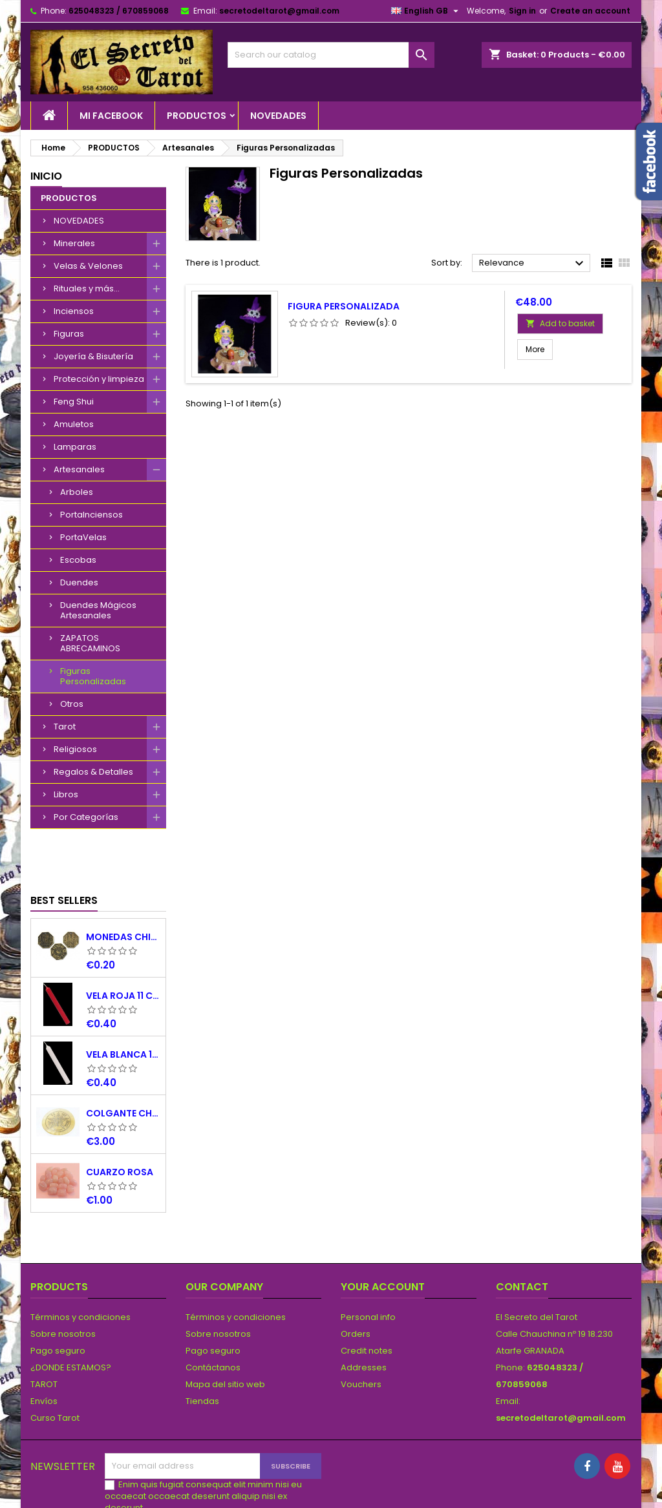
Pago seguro (57, 1301)
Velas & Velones (88, 266)
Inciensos (74, 311)
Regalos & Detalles (93, 772)
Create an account (590, 10)
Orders (355, 1285)
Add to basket (560, 323)
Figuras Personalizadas (93, 676)
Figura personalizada (344, 306)
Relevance (533, 263)
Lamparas (75, 447)
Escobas (78, 560)
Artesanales (79, 469)
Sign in (522, 10)
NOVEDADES (278, 115)
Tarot (65, 726)
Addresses (364, 1318)
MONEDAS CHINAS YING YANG (123, 888)
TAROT (44, 1335)
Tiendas (202, 1352)
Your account (383, 1237)
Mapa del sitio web (225, 1335)
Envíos (44, 1352)
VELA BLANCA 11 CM (123, 1005)
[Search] (331, 55)
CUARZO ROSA (119, 1123)
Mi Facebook (111, 115)
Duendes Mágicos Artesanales (98, 610)
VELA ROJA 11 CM (123, 946)
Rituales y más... (87, 288)
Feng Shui (74, 401)
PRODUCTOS (196, 115)
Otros (71, 704)
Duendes (79, 582)
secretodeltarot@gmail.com (279, 10)
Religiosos (75, 749)
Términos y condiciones (80, 1268)
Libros (66, 794)
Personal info (368, 1268)
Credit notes (366, 1301)
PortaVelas (83, 537)
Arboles (76, 492)
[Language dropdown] (426, 11)
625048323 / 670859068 (119, 10)
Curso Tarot (55, 1369)
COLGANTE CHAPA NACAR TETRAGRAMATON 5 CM (123, 1064)
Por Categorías (86, 817)
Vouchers (361, 1335)
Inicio (46, 176)
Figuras (69, 334)
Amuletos (74, 424)
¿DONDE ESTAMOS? (70, 1318)
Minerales (74, 243)
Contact (522, 1237)
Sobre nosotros (63, 1285)
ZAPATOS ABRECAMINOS (90, 643)
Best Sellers (64, 851)
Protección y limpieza (99, 379)
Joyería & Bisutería (93, 356)
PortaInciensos (91, 514)
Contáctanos (213, 1318)
